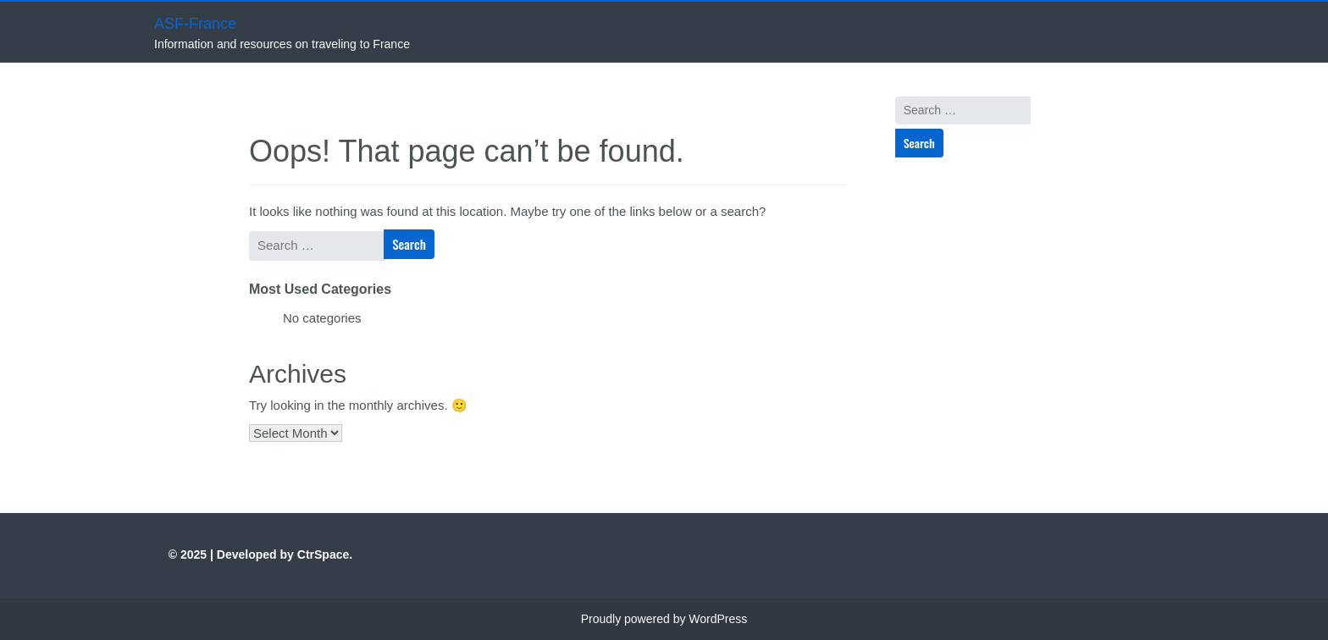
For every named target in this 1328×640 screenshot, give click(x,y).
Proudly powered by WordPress (664, 619)
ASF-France (195, 23)
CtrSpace (323, 554)
